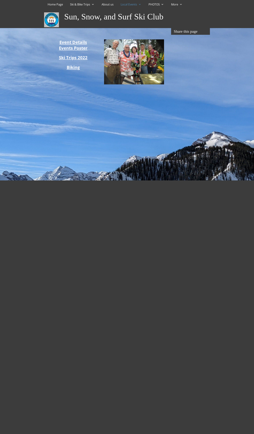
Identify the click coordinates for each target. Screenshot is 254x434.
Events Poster (73, 48)
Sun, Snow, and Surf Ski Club (113, 16)
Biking (73, 67)
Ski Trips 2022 (73, 57)
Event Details (73, 42)
